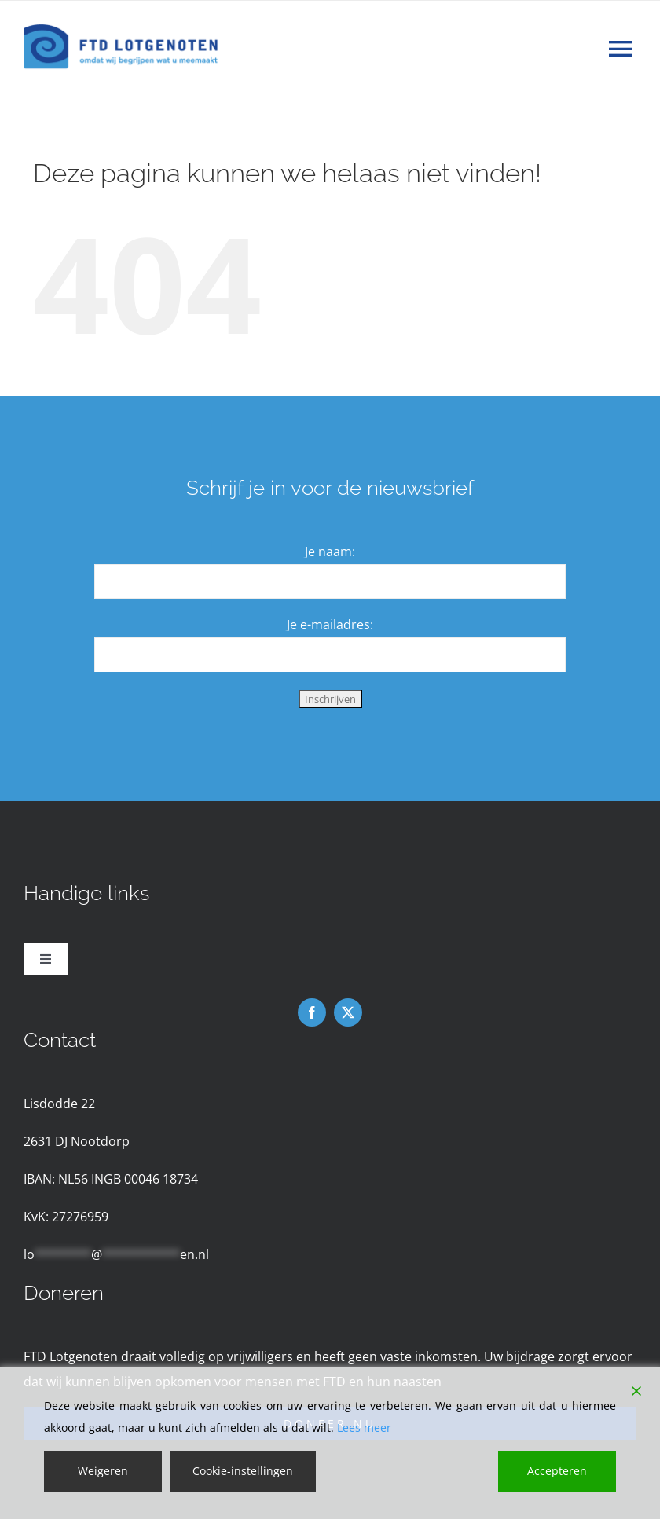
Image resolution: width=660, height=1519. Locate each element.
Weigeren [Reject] (103, 1470)
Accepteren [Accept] (557, 1470)
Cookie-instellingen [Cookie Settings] (242, 1470)
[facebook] (312, 1012)
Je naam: (330, 551)
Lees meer (364, 1427)
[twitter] (348, 1012)
